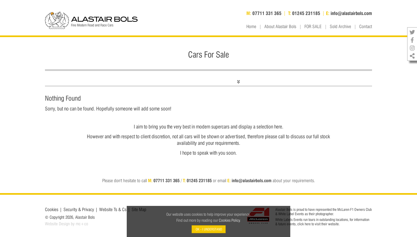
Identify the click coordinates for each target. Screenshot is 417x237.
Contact (365, 26)
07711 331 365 (166, 180)
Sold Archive (340, 26)
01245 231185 (199, 180)
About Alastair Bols (280, 26)
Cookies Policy (229, 220)
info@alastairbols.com (251, 180)
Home (251, 26)
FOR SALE (313, 26)
